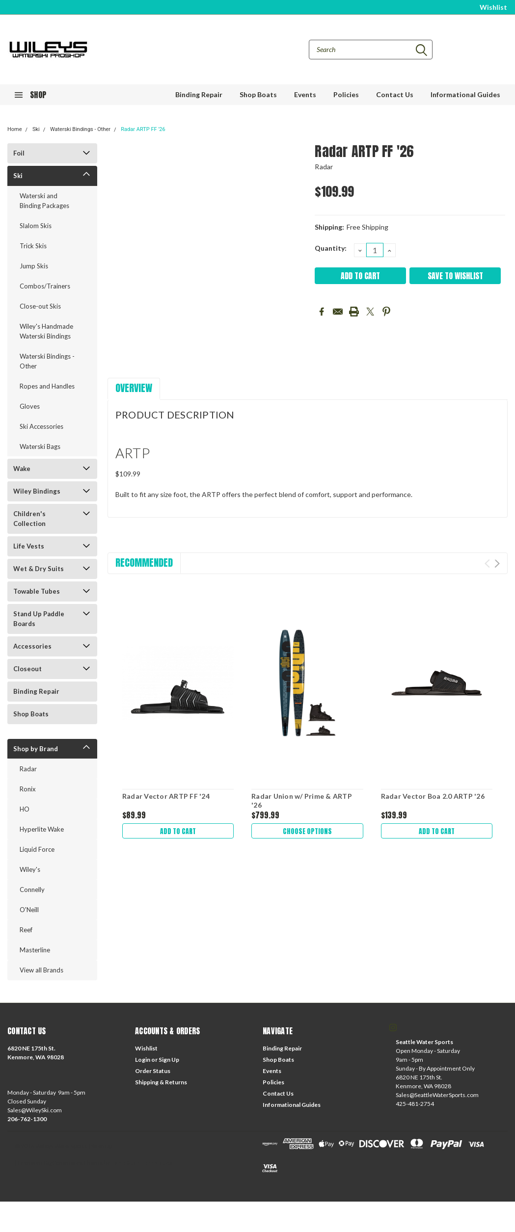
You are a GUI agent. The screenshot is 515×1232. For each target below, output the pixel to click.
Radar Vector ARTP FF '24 (166, 796)
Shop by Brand (35, 749)
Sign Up (169, 1059)
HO (24, 809)
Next (497, 563)
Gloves (30, 406)
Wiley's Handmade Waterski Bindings (46, 331)
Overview (133, 387)
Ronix (28, 789)
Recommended (144, 562)
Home (14, 129)
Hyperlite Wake (42, 829)
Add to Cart (178, 831)
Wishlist (493, 7)
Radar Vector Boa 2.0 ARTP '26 (433, 796)
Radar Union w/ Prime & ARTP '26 (301, 800)
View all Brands (41, 970)
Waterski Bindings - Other (80, 129)
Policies (346, 94)
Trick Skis (33, 246)
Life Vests (28, 546)
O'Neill (29, 910)
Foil (19, 153)
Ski (36, 129)
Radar (28, 769)
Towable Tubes (36, 591)
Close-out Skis (40, 306)
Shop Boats (258, 94)
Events (305, 94)
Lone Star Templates (141, 1162)
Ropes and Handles (47, 386)
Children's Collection (29, 518)
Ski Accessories (41, 426)
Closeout (27, 669)
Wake (21, 468)
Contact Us (394, 94)
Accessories (32, 646)
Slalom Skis (36, 226)
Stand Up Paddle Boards (38, 619)
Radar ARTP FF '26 (143, 129)
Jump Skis (34, 266)
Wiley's (30, 869)
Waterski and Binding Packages (44, 201)
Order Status (152, 1071)
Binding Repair (198, 94)
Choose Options (307, 831)
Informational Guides (465, 94)
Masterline (35, 950)
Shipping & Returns (161, 1082)
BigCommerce (63, 1162)
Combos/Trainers (45, 286)
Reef (26, 930)
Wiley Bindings (36, 491)
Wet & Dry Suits (38, 569)
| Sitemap (100, 1146)
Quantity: (331, 248)
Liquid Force (37, 849)
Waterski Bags (40, 446)
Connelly (32, 889)
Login (142, 1059)
